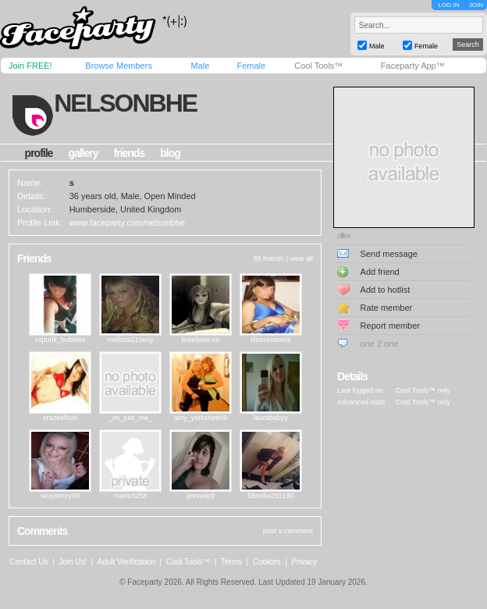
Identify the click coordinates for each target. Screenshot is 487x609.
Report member (390, 325)
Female (250, 65)
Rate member (387, 307)
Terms (231, 561)
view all (301, 258)
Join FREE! (30, 65)
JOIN (476, 5)
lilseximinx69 (270, 340)
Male (199, 65)
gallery (83, 153)
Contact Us (28, 561)
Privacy (305, 561)
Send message (389, 253)
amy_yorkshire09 (201, 418)
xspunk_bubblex (59, 340)
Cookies (267, 561)
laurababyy (271, 418)
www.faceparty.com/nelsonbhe (127, 222)
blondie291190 (270, 496)
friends (129, 153)
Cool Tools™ (318, 65)
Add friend (380, 271)
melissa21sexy (130, 340)
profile (39, 153)
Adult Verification (126, 561)
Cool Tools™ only (423, 390)
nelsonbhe (125, 103)
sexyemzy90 (60, 496)
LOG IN (448, 5)
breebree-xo (201, 340)
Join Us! (73, 561)
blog (170, 153)
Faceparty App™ (413, 65)
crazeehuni (60, 418)
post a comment (288, 531)
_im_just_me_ (130, 418)
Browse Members (118, 65)
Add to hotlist (386, 289)
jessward (201, 496)
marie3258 (131, 496)
